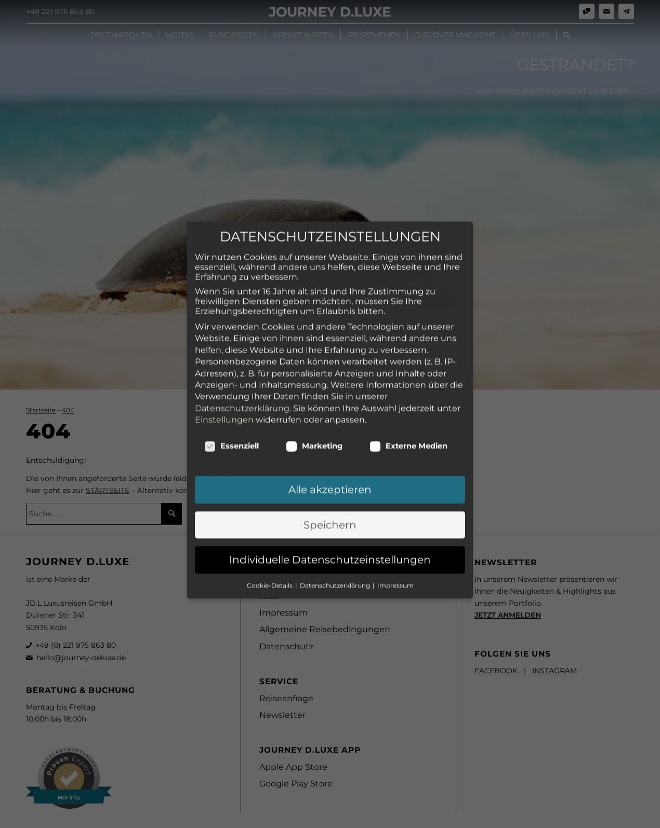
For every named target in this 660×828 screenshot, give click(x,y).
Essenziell (231, 362)
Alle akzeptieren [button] (330, 405)
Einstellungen (224, 336)
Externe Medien (408, 362)
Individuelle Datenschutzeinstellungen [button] (330, 476)
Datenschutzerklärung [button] (336, 501)
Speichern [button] (330, 441)
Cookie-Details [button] (270, 501)
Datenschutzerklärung (242, 324)
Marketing (314, 362)
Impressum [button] (395, 501)
